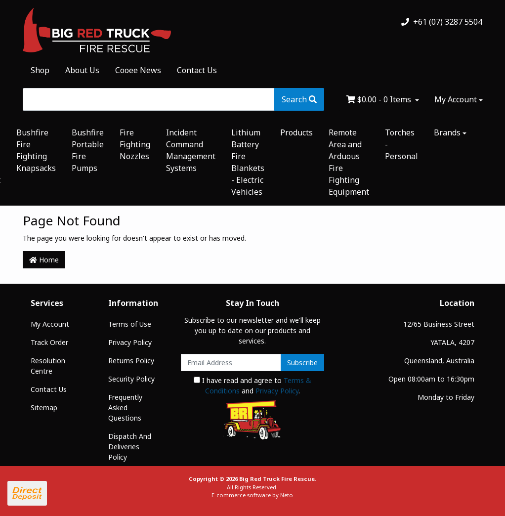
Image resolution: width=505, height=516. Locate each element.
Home (44, 259)
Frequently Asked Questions (125, 407)
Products (296, 132)
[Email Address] (231, 362)
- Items (379, 99)
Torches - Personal (401, 144)
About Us (82, 70)
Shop (40, 70)
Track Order (49, 342)
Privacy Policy (130, 342)
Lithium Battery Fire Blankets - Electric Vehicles (247, 162)
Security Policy (131, 379)
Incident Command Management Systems (190, 150)
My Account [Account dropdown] (455, 99)
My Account (50, 324)
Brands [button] (447, 132)
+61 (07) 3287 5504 (441, 21)
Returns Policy (131, 360)
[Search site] (299, 99)
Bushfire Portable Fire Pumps (88, 150)
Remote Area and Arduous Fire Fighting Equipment (349, 162)
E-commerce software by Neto (252, 495)
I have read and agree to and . (252, 385)
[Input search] (149, 99)
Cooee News (138, 70)
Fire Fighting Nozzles (135, 144)
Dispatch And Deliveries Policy (129, 446)
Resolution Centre (48, 366)
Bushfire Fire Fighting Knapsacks (36, 150)
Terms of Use (129, 324)
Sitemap (44, 407)
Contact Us (197, 70)
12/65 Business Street (438, 324)
